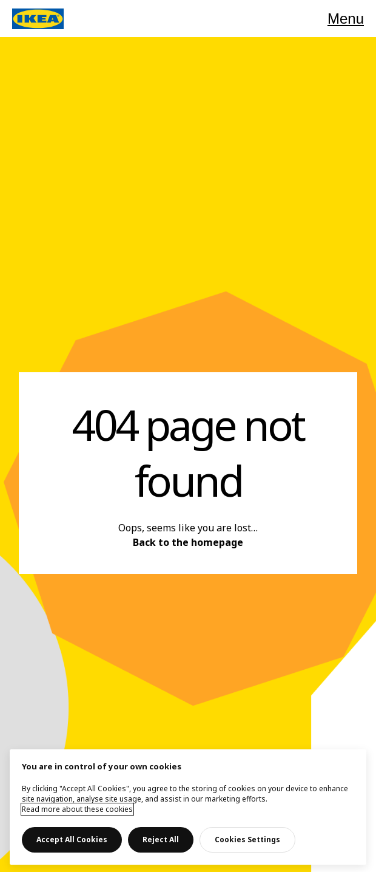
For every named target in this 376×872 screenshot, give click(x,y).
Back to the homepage (188, 542)
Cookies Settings (247, 839)
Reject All (161, 839)
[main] (188, 807)
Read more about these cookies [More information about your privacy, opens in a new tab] (77, 809)
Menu (345, 18)
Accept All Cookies (71, 839)
